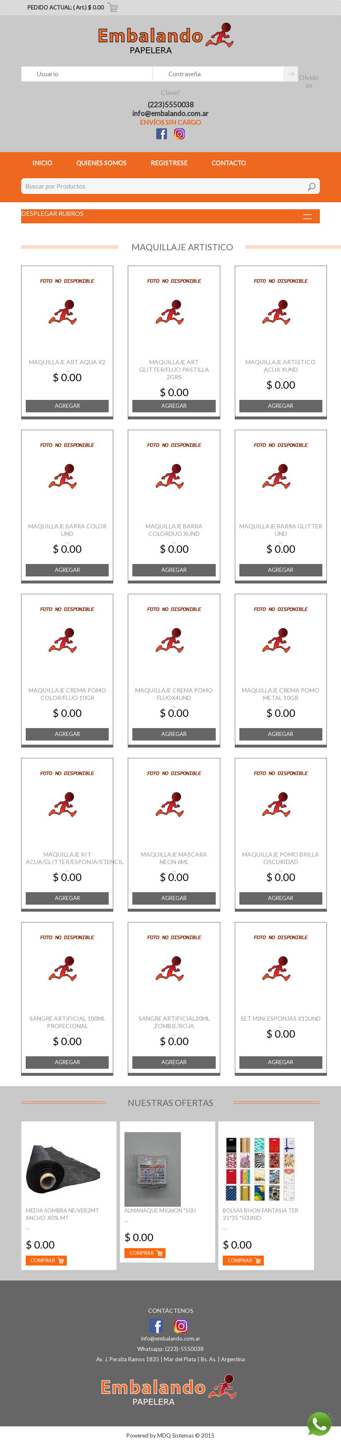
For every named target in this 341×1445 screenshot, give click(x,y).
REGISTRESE (169, 163)
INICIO (42, 163)
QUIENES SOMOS (101, 163)
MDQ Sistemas (175, 1435)
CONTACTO (229, 163)
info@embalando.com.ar (170, 113)
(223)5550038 (171, 104)
